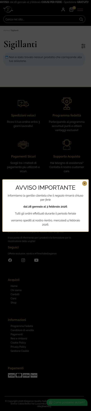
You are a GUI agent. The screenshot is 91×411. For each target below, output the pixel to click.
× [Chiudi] (84, 183)
